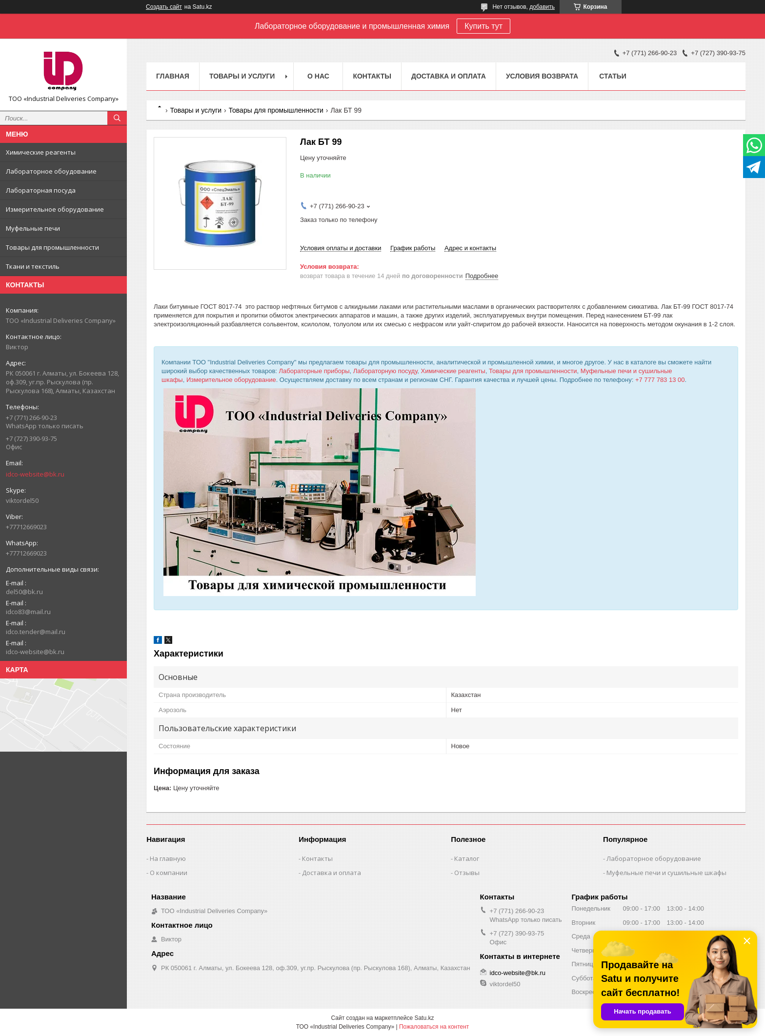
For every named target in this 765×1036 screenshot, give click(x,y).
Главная (172, 76)
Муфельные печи (33, 228)
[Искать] (117, 118)
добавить (542, 6)
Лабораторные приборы (314, 371)
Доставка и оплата (448, 76)
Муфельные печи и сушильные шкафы (666, 872)
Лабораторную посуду (385, 371)
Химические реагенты (41, 152)
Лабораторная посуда (41, 190)
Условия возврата (542, 76)
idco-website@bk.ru (35, 474)
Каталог (466, 858)
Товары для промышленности (52, 247)
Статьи (612, 76)
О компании (168, 872)
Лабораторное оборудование (653, 858)
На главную (168, 858)
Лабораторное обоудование (51, 171)
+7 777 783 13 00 (660, 379)
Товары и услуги (242, 76)
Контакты (372, 76)
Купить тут (483, 26)
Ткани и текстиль (33, 266)
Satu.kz (424, 1018)
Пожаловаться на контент (434, 1026)
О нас (318, 76)
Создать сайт (164, 6)
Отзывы (467, 872)
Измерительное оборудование (55, 209)
